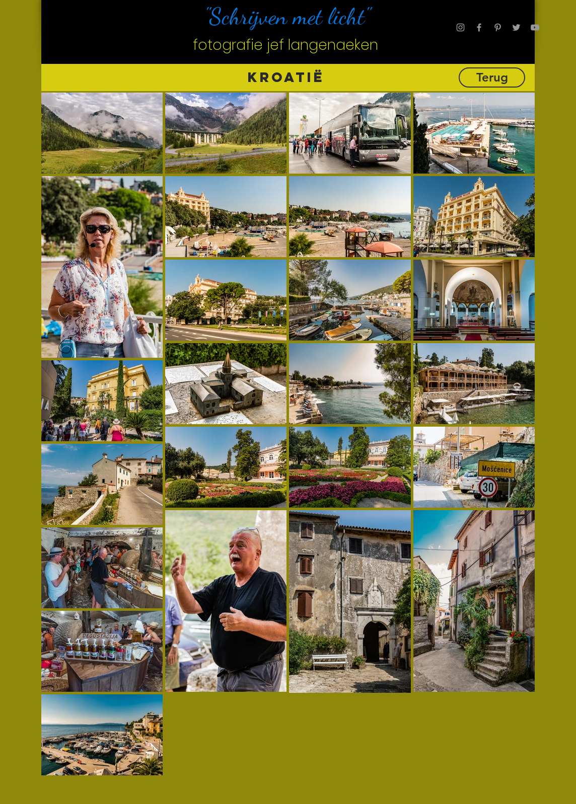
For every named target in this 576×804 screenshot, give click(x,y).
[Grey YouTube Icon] (535, 27)
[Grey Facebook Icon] (479, 27)
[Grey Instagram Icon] (460, 27)
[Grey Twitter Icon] (516, 27)
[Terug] (492, 77)
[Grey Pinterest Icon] (497, 27)
